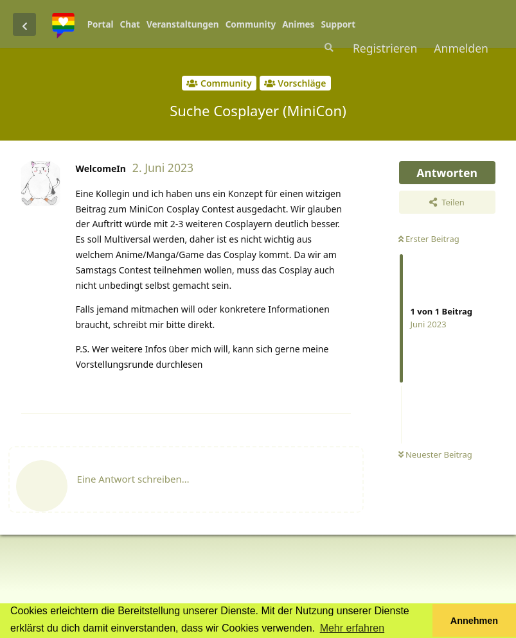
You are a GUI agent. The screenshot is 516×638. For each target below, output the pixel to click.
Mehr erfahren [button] (352, 628)
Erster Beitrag (428, 239)
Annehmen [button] (474, 621)
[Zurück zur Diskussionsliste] (24, 24)
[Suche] (327, 47)
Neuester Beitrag (435, 454)
